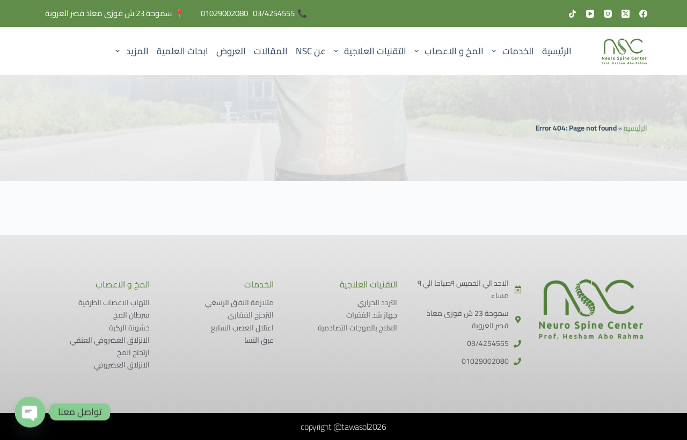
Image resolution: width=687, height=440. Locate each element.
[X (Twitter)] (626, 14)
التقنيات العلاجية (368, 51)
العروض (231, 51)
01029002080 (224, 13)
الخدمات (511, 51)
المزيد (130, 51)
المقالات (271, 51)
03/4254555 (274, 13)
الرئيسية (557, 51)
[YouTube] (590, 14)
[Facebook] (643, 14)
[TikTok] (572, 14)
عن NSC (311, 51)
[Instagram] (608, 14)
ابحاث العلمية (182, 51)
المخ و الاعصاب (447, 51)
